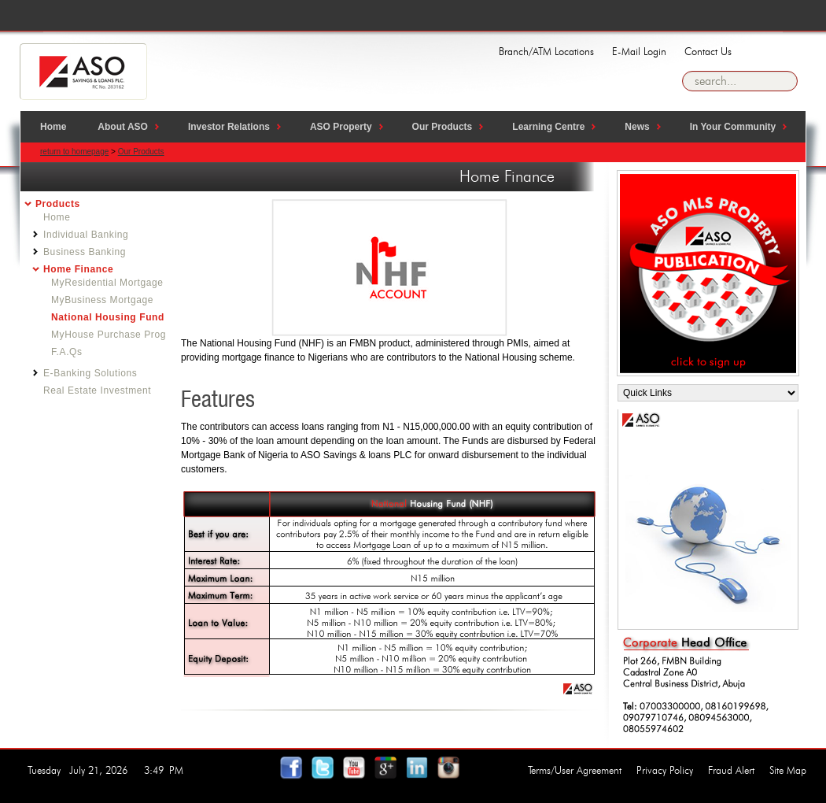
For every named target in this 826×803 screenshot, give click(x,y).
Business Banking (84, 251)
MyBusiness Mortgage (102, 299)
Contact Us (708, 51)
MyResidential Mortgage (107, 282)
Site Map (787, 770)
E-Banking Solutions (90, 373)
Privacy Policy (664, 770)
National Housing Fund (107, 317)
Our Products (141, 151)
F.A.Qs (67, 351)
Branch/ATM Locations (546, 51)
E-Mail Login (639, 51)
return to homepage (74, 151)
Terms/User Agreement (574, 770)
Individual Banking (85, 234)
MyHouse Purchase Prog (108, 334)
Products (57, 203)
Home (56, 217)
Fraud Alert (731, 770)
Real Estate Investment (97, 390)
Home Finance (78, 269)
